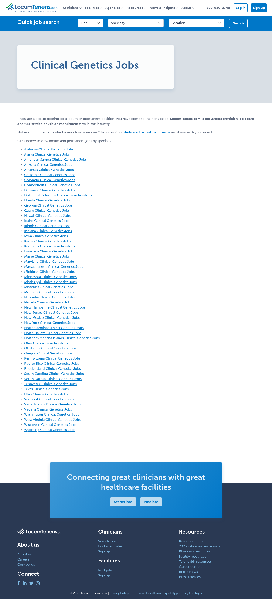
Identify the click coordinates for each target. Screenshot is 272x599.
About (187, 8)
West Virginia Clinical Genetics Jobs (52, 420)
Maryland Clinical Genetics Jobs (49, 261)
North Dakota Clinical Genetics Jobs (52, 333)
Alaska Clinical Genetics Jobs (47, 154)
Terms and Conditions (146, 593)
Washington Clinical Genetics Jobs (51, 414)
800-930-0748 (218, 8)
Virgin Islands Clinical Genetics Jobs (52, 404)
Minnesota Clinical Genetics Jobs (50, 277)
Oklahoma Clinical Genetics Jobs (50, 348)
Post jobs (151, 502)
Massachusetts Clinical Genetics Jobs (53, 267)
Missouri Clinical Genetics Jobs (48, 287)
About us (24, 554)
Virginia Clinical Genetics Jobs (48, 409)
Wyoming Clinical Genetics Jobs (49, 430)
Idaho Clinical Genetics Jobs (46, 221)
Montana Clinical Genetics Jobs (49, 292)
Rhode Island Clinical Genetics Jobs (52, 369)
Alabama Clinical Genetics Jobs (49, 149)
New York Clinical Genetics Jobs (49, 323)
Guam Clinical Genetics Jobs (47, 210)
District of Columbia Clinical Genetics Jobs (58, 195)
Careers (23, 559)
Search (238, 23)
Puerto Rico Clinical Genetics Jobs (51, 363)
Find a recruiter (110, 546)
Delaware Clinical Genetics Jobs (49, 190)
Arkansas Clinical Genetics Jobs (49, 170)
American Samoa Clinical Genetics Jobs (55, 159)
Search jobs (123, 502)
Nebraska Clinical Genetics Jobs (49, 297)
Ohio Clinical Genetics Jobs (46, 343)
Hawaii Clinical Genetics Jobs (47, 216)
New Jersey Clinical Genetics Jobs (51, 312)
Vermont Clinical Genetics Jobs (49, 399)
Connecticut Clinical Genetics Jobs (52, 185)
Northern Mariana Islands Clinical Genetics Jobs (62, 338)
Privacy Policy (119, 593)
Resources (135, 8)
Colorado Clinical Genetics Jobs (49, 180)
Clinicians (71, 8)
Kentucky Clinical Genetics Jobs (49, 246)
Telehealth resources (195, 561)
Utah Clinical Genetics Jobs (46, 394)
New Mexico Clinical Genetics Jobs (52, 318)
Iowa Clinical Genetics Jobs (46, 236)
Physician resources (194, 551)
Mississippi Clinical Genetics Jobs (50, 282)
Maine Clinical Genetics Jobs (47, 256)
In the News (188, 572)
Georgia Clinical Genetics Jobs (48, 205)
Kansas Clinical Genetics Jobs (47, 241)
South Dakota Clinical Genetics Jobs (53, 379)
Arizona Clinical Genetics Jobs (48, 165)
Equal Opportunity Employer (182, 593)
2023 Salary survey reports (199, 546)
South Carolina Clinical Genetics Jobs (54, 374)
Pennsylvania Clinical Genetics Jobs (52, 358)
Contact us (26, 564)
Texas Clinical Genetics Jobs (46, 389)
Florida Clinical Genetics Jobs (47, 200)
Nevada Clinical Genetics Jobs (48, 302)
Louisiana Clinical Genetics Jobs (49, 251)
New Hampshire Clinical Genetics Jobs (54, 307)
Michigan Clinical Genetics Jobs (49, 272)
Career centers (190, 567)
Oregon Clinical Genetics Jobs (48, 353)
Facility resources (192, 556)
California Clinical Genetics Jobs (49, 175)
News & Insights (162, 8)
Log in (241, 8)
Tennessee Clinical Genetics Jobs (50, 384)
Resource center (192, 541)
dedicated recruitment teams (147, 132)
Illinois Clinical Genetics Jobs (47, 226)
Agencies (113, 8)
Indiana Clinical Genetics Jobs (48, 231)
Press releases (190, 577)
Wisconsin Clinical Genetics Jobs (50, 425)
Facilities (92, 8)
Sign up (259, 8)
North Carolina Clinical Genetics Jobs (54, 328)
